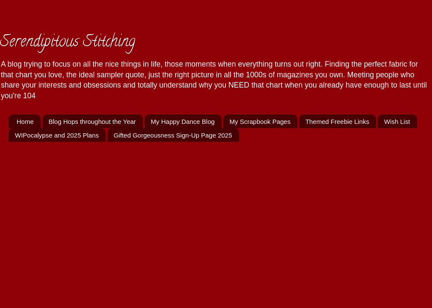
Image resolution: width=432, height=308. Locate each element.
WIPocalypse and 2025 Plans (57, 135)
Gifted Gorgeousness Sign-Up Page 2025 (173, 135)
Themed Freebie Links (337, 121)
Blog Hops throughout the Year (92, 121)
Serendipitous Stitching (67, 43)
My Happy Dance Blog (183, 121)
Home (25, 121)
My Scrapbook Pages (260, 121)
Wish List (397, 121)
